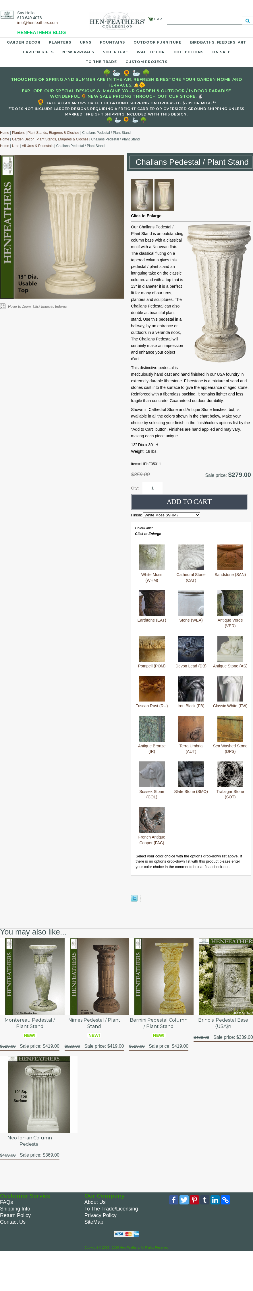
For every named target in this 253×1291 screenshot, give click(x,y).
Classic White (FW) (230, 692)
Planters (60, 42)
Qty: (135, 487)
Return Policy (15, 1215)
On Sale (221, 52)
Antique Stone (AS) (230, 652)
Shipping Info (15, 1209)
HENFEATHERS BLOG (41, 32)
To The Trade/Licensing (111, 1209)
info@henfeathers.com (37, 22)
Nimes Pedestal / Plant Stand (94, 1023)
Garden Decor (23, 42)
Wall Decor (151, 52)
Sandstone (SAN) (230, 560)
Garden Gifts (38, 52)
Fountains (112, 42)
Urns (86, 42)
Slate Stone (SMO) (191, 777)
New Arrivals (78, 52)
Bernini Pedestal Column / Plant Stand (159, 1023)
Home (4, 133)
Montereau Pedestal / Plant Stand (30, 1023)
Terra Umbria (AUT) (191, 735)
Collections (188, 52)
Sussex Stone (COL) (152, 780)
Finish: (137, 515)
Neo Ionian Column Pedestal (29, 1141)
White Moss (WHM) (152, 563)
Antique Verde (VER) (230, 609)
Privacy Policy (100, 1215)
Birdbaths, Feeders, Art (218, 42)
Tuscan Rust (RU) (152, 692)
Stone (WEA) (191, 606)
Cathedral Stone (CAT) (191, 563)
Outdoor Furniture (157, 42)
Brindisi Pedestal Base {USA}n (223, 1023)
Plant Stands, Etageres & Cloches (54, 133)
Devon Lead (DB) (190, 652)
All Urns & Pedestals (37, 146)
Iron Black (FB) (190, 692)
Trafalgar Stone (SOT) (230, 780)
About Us (95, 1202)
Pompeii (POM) (152, 652)
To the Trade (101, 62)
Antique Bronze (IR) (152, 735)
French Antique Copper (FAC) (151, 826)
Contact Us (13, 1222)
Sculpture (115, 52)
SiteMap (93, 1222)
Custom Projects (146, 62)
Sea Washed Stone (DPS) (230, 735)
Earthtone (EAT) (152, 606)
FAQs (6, 1202)
